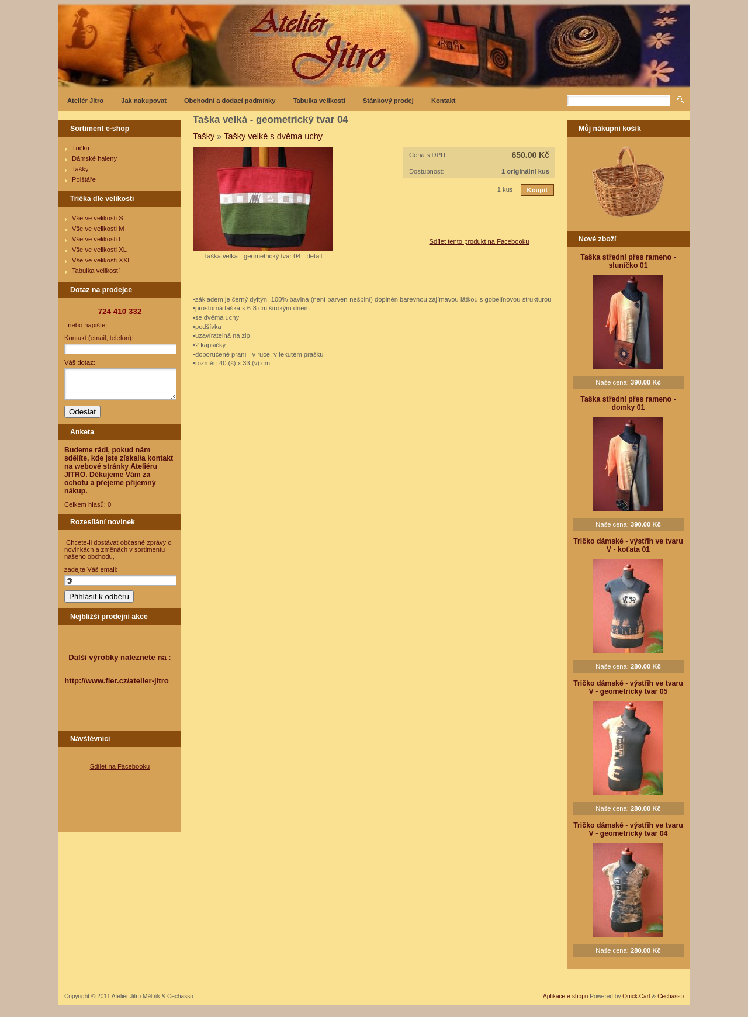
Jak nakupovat (144, 100)
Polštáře (84, 179)
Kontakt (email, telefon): (98, 337)
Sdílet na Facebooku (120, 766)
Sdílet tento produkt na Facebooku (479, 241)
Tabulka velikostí (319, 100)
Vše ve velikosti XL (99, 249)
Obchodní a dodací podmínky (230, 100)
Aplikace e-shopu (566, 996)
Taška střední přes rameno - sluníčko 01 (628, 261)
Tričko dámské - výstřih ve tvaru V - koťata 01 (628, 545)
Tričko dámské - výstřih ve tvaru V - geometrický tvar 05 (628, 687)
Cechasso (670, 996)
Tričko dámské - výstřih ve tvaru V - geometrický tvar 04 (628, 829)
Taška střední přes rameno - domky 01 (628, 403)
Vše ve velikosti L (97, 239)
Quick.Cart (636, 996)
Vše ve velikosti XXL (101, 260)
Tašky (80, 168)
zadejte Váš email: (90, 569)
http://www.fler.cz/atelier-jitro (116, 680)
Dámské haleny (94, 158)
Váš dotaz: (79, 362)
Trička (80, 147)
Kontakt (443, 100)
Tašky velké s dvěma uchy (273, 136)
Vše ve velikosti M (98, 228)
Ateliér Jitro (85, 100)
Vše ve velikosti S (97, 218)
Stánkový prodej (388, 100)
